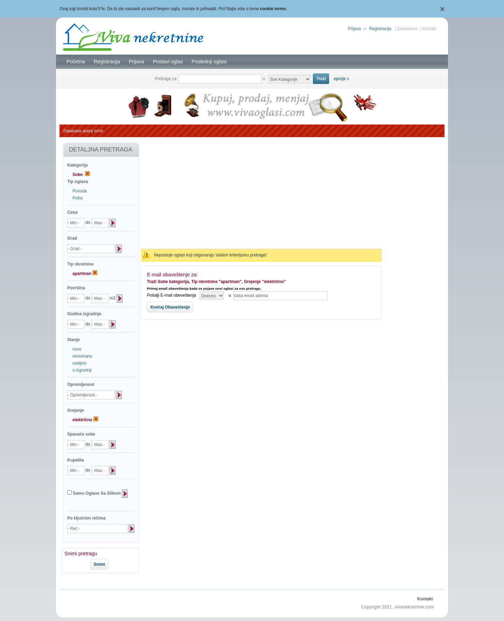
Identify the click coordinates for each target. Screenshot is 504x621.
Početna (75, 61)
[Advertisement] (261, 193)
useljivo (79, 363)
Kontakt (429, 28)
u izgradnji (82, 370)
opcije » (341, 78)
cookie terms (273, 8)
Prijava (354, 28)
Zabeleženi (407, 28)
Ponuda (79, 191)
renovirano (82, 356)
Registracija (380, 28)
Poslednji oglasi (209, 61)
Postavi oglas (168, 61)
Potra (77, 198)
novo (77, 349)
